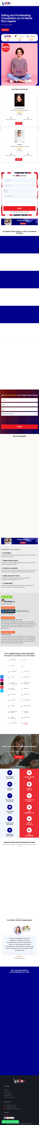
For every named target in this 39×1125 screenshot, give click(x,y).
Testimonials (7, 1093)
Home (6, 1090)
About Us (6, 1091)
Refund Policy (8, 1095)
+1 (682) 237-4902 (10, 1105)
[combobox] (5, 191)
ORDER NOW (5, 29)
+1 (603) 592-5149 (10, 1107)
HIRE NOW (19, 123)
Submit (19, 208)
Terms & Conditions (9, 1097)
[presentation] (15, 203)
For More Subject (26, 723)
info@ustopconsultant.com (13, 1109)
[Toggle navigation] (36, 3)
